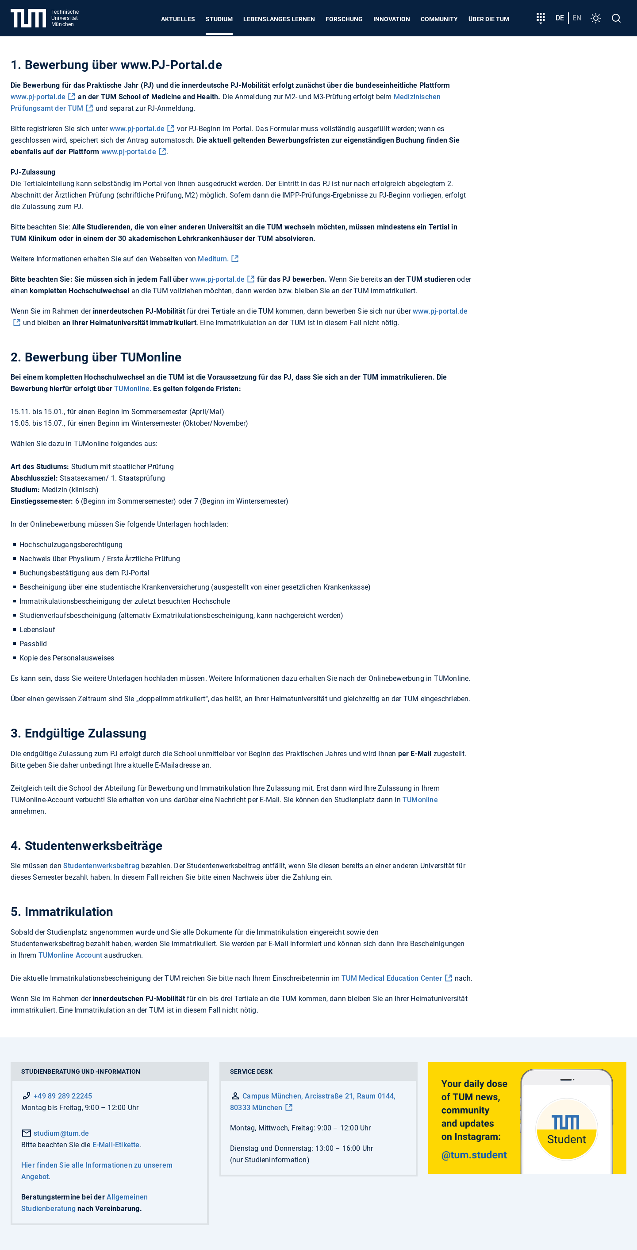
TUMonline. (132, 388)
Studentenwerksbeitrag (100, 866)
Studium (219, 19)
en (576, 18)
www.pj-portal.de (38, 97)
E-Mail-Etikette (116, 1145)
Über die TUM (488, 19)
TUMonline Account (70, 955)
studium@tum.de (55, 1133)
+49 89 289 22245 (63, 1096)
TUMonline (420, 800)
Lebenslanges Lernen (279, 19)
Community (439, 19)
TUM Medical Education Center (392, 978)
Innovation (391, 19)
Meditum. (213, 259)
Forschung (344, 19)
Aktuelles (178, 19)
